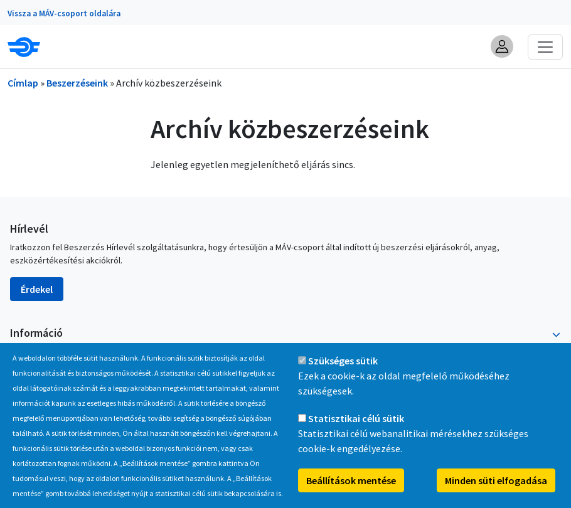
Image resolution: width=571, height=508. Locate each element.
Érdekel (37, 289)
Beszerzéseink (77, 83)
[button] (502, 46)
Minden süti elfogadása (496, 492)
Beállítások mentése (351, 492)
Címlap (23, 83)
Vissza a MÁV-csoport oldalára (64, 13)
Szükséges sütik (343, 372)
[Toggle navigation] (545, 47)
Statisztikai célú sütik (356, 430)
